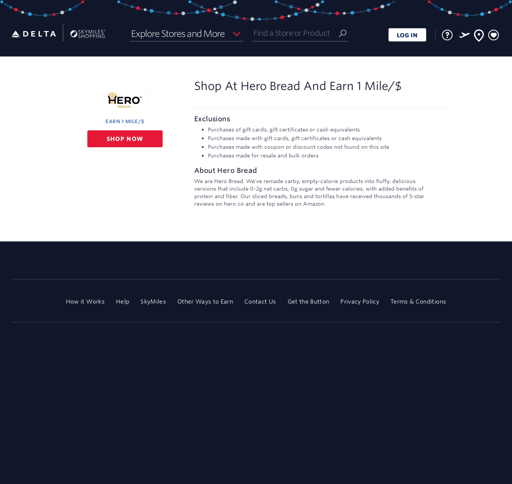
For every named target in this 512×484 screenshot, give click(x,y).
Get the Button (308, 301)
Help (122, 301)
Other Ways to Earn (205, 301)
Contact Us (260, 301)
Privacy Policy (359, 301)
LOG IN (407, 35)
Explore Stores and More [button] (178, 33)
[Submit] (342, 32)
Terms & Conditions (418, 301)
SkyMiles (153, 301)
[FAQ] (447, 35)
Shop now (125, 138)
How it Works (85, 301)
